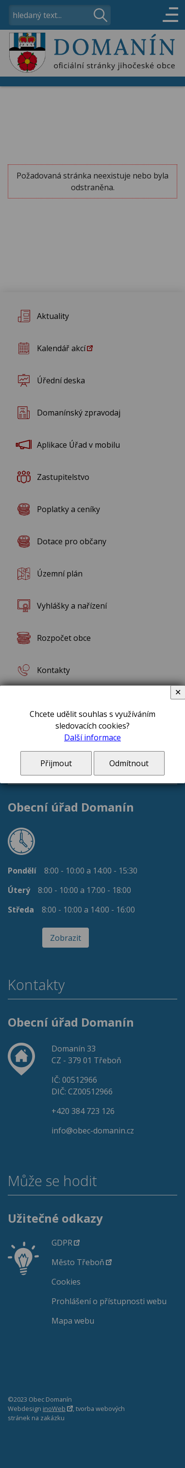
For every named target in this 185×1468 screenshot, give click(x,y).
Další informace (92, 737)
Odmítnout (129, 763)
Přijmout (56, 763)
